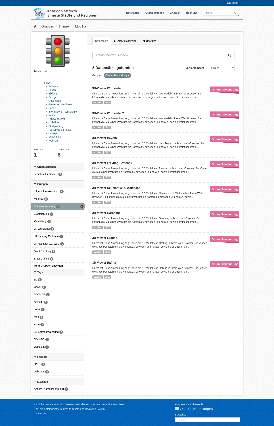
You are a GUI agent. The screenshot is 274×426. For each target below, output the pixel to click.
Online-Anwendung (225, 89)
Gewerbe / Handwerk (60, 104)
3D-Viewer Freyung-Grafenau (112, 163)
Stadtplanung (56, 126)
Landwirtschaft (57, 118)
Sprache (180, 414)
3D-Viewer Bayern (104, 138)
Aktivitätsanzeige (125, 40)
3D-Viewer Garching (106, 212)
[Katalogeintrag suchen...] (158, 55)
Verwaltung (55, 137)
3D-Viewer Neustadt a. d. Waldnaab (116, 187)
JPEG (107, 102)
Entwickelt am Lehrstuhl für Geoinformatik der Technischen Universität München (79, 404)
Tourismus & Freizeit (60, 129)
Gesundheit (55, 100)
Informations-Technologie (63, 111)
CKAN (197, 409)
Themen (65, 26)
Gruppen (175, 12)
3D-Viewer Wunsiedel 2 (108, 113)
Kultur (52, 115)
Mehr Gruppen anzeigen (48, 265)
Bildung (53, 93)
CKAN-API (40, 413)
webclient (97, 102)
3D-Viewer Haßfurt (104, 262)
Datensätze (133, 12)
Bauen (52, 89)
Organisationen (154, 12)
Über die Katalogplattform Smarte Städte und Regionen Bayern (69, 409)
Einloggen (233, 2)
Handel (53, 108)
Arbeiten (53, 86)
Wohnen (53, 140)
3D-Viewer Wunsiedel (107, 88)
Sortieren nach (194, 67)
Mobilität (81, 26)
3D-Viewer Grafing (104, 237)
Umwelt (53, 133)
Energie (53, 97)
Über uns (191, 12)
